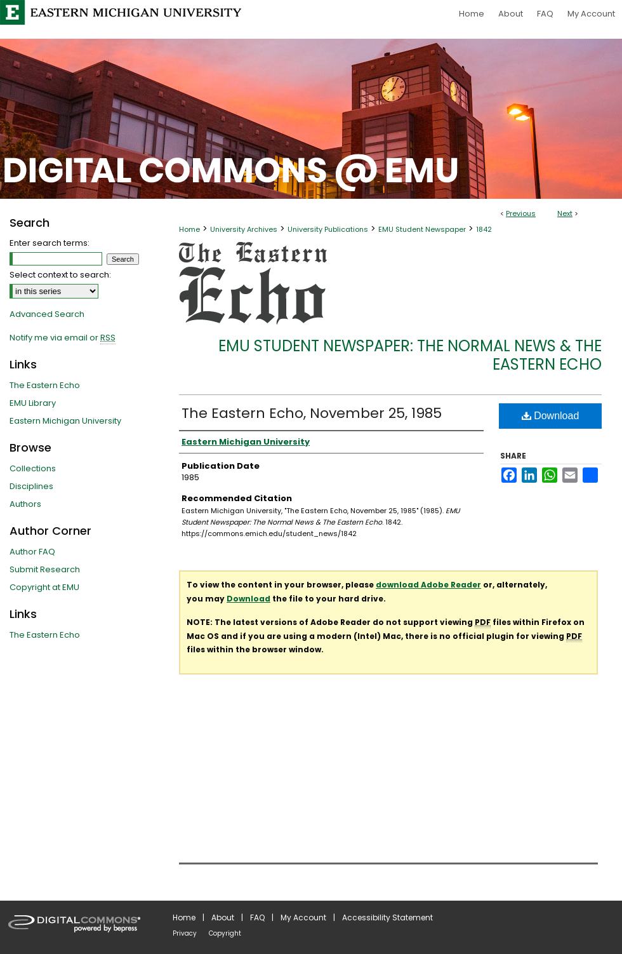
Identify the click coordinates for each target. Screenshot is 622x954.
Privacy (185, 933)
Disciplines (31, 486)
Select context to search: (60, 275)
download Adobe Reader (428, 584)
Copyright (225, 933)
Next (564, 213)
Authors (25, 504)
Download (550, 415)
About (222, 917)
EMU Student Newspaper (422, 229)
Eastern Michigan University (65, 421)
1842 (484, 229)
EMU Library (33, 403)
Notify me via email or (63, 338)
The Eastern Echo (45, 385)
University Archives (243, 229)
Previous (521, 213)
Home (189, 229)
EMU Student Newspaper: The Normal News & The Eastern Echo (410, 355)
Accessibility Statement (387, 917)
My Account (303, 917)
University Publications (328, 229)
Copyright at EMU (44, 587)
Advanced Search (47, 314)
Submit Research (45, 569)
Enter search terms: (49, 243)
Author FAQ (32, 552)
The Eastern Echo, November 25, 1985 (312, 413)
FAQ (257, 917)
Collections (33, 468)
